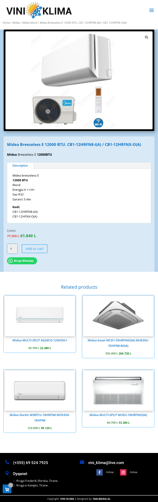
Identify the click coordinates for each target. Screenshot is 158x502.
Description (20, 165)
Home (6, 22)
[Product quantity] (12, 249)
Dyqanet (20, 474)
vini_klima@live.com (106, 463)
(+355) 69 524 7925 (30, 463)
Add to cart (35, 248)
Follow (110, 472)
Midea (16, 22)
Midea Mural (29, 22)
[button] (146, 37)
